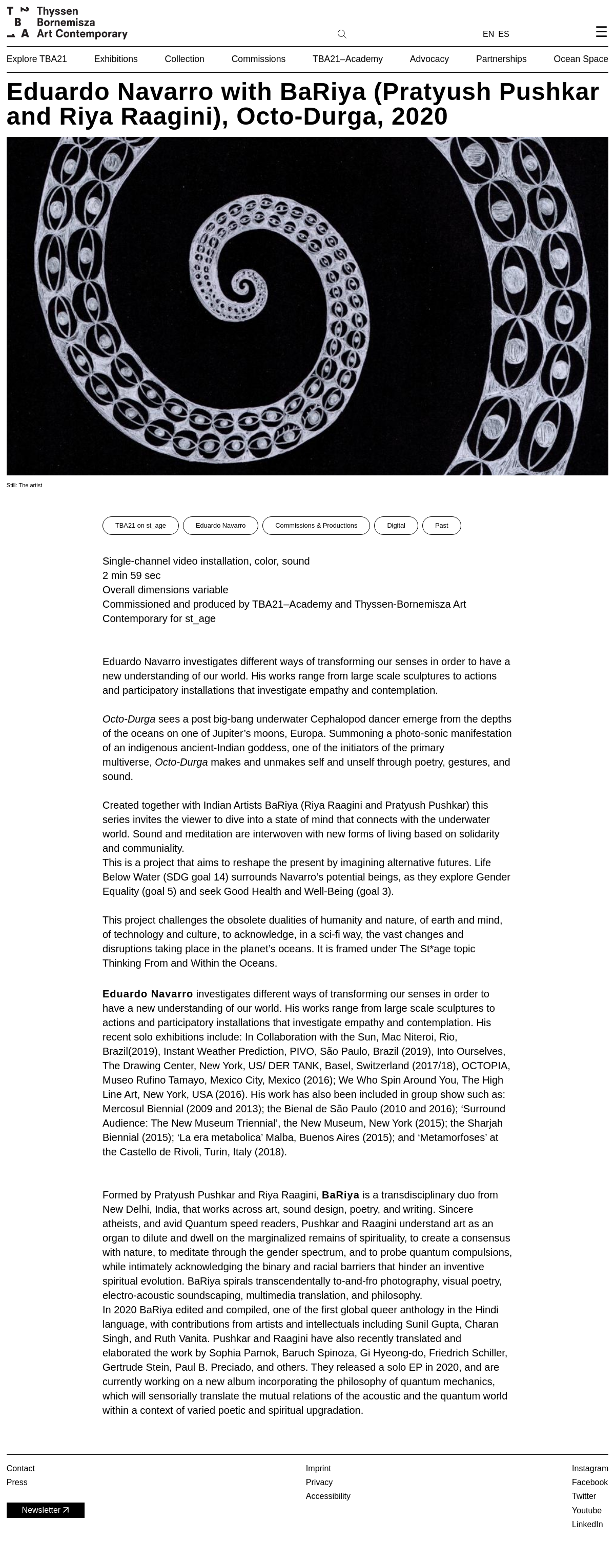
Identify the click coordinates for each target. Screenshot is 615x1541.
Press (17, 1482)
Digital (396, 525)
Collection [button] (184, 59)
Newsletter (46, 1510)
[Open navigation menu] (601, 40)
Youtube (587, 1510)
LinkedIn (587, 1524)
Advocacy (429, 59)
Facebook (590, 1482)
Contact (21, 1468)
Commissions (259, 59)
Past (441, 525)
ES (503, 34)
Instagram (590, 1468)
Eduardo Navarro (220, 525)
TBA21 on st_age (140, 525)
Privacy (319, 1482)
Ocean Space (581, 59)
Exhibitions (116, 59)
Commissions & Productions (316, 525)
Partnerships (501, 59)
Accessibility (328, 1496)
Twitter (584, 1496)
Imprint (318, 1468)
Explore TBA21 (37, 59)
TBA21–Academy (348, 59)
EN (488, 34)
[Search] (375, 33)
